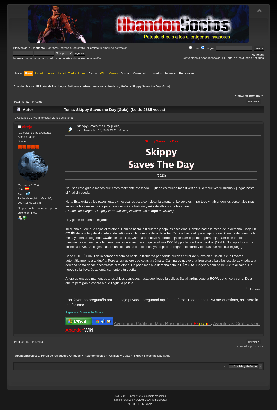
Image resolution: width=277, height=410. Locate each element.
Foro (194, 48)
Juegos (207, 48)
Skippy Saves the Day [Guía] (99, 126)
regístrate (78, 47)
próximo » (256, 95)
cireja (27, 127)
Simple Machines (156, 396)
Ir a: (226, 366)
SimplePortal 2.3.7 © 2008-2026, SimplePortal (140, 399)
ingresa (64, 47)
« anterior (241, 95)
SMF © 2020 (137, 396)
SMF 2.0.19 (121, 396)
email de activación (115, 47)
